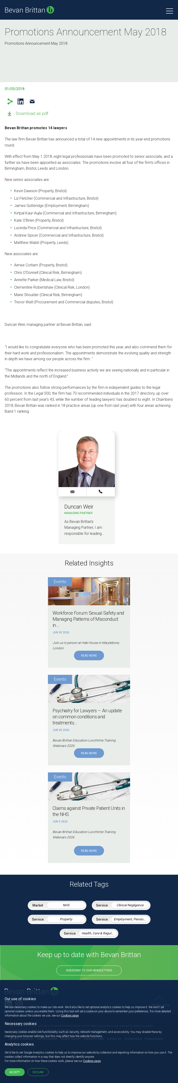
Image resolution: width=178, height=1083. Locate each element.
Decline (38, 1072)
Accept (14, 1072)
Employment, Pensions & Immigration (131, 919)
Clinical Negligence (129, 905)
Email (32, 101)
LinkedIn (20, 101)
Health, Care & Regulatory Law (99, 933)
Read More (89, 655)
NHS (66, 905)
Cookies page (70, 1015)
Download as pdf (32, 113)
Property (66, 919)
